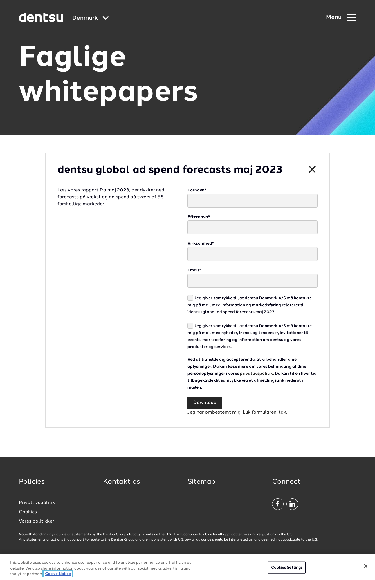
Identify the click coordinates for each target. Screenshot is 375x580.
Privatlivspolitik (37, 503)
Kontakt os (121, 481)
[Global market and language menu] (90, 18)
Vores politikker (36, 521)
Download (205, 402)
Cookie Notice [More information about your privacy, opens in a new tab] (58, 578)
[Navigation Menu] (341, 17)
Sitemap (201, 481)
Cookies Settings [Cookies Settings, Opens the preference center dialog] (286, 571)
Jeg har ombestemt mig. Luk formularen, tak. (237, 412)
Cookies (28, 512)
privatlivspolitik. (257, 373)
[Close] (365, 569)
